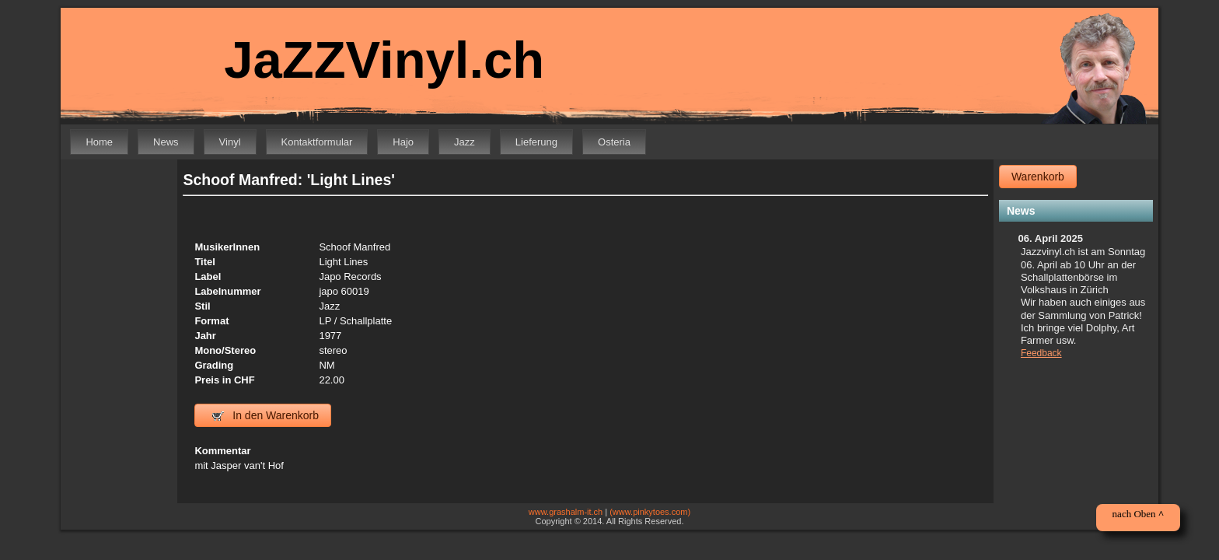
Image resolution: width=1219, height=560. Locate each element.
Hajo (403, 142)
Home (99, 142)
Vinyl (230, 142)
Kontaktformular (317, 142)
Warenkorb (1037, 176)
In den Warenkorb (265, 415)
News (166, 142)
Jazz (464, 142)
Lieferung (536, 142)
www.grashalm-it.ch (566, 511)
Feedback (1041, 353)
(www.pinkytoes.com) (650, 511)
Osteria (614, 142)
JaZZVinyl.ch (373, 60)
